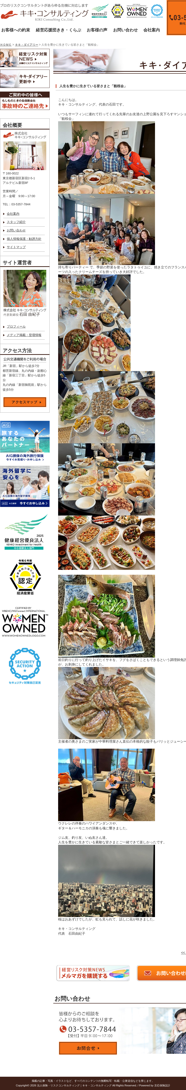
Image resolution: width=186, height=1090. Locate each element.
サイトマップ (16, 247)
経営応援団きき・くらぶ (58, 30)
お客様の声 (97, 30)
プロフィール (16, 326)
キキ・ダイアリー (26, 44)
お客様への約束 (15, 30)
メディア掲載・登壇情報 (24, 335)
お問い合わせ (125, 30)
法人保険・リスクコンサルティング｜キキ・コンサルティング (74, 1085)
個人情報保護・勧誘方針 (24, 239)
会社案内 (151, 30)
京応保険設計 (162, 1085)
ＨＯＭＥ (6, 44)
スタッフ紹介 (16, 222)
